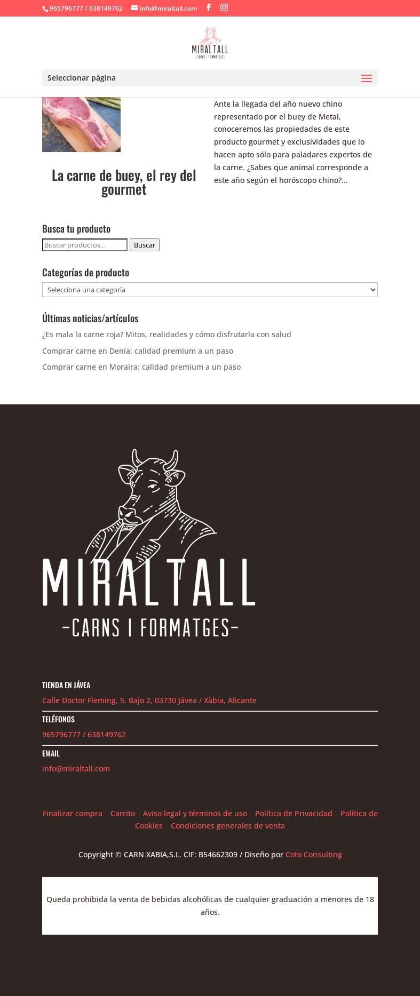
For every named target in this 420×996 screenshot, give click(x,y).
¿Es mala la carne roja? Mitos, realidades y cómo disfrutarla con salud (166, 334)
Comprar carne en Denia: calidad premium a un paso (137, 351)
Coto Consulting (314, 854)
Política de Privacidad (293, 813)
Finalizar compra (72, 813)
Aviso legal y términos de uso (195, 813)
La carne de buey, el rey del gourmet (124, 181)
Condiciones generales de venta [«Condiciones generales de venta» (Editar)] (228, 825)
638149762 (107, 734)
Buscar (144, 245)
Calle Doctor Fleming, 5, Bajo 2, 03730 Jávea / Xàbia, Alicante (149, 700)
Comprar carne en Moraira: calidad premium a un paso (141, 367)
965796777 (61, 734)
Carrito (122, 813)
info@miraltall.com (76, 768)
